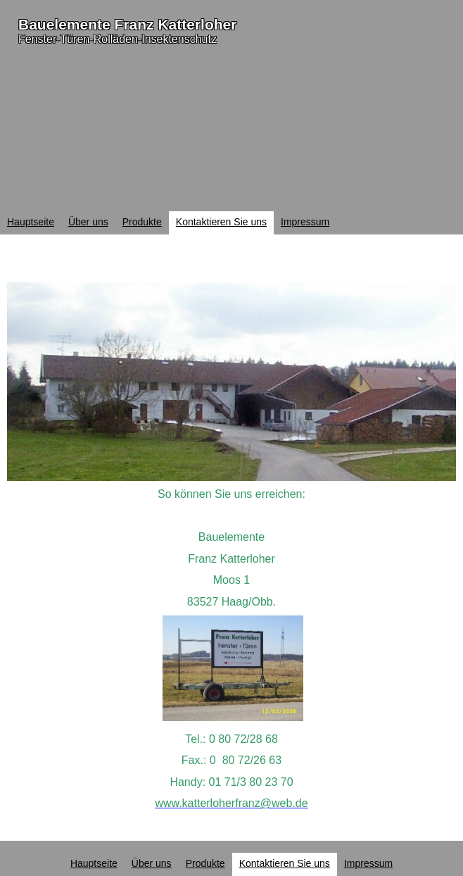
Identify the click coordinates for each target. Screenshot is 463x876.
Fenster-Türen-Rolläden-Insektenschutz (117, 39)
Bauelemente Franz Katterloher (127, 24)
